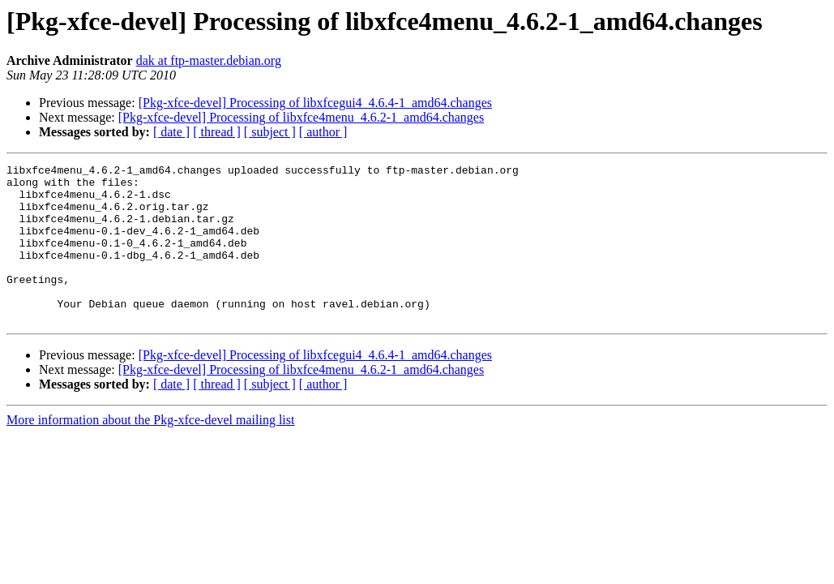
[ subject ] (270, 132)
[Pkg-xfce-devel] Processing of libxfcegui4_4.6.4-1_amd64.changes (315, 103)
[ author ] (323, 132)
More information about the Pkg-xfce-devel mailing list (150, 451)
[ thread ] (217, 132)
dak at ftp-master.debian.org (208, 60)
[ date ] (171, 132)
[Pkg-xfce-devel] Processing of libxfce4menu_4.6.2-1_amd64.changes (301, 117)
